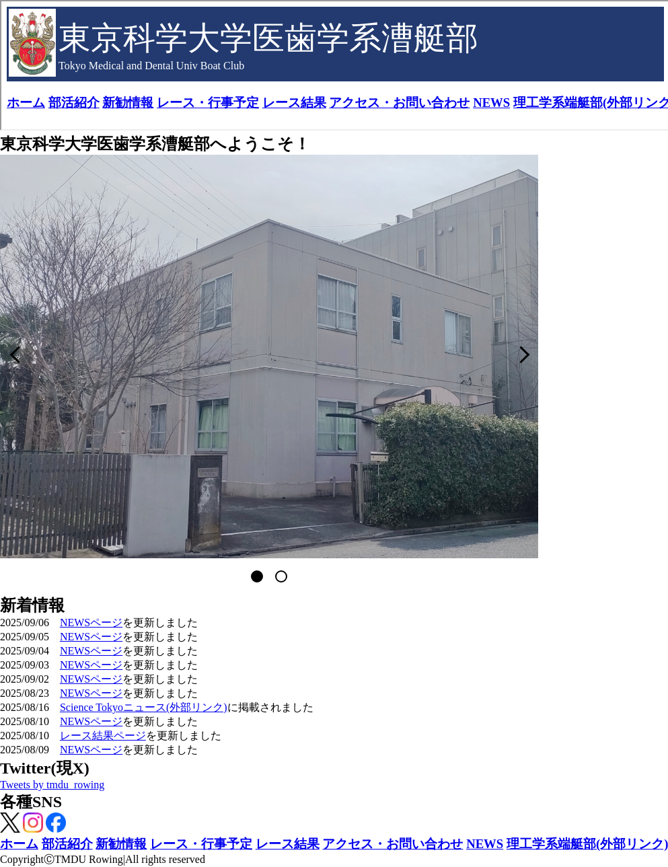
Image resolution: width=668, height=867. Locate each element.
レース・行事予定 (201, 844)
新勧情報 (121, 844)
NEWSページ (91, 622)
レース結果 (288, 844)
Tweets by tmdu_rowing (52, 784)
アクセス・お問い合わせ (392, 844)
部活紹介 (67, 844)
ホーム (19, 844)
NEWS (484, 844)
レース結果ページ (103, 735)
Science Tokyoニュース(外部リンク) (143, 707)
